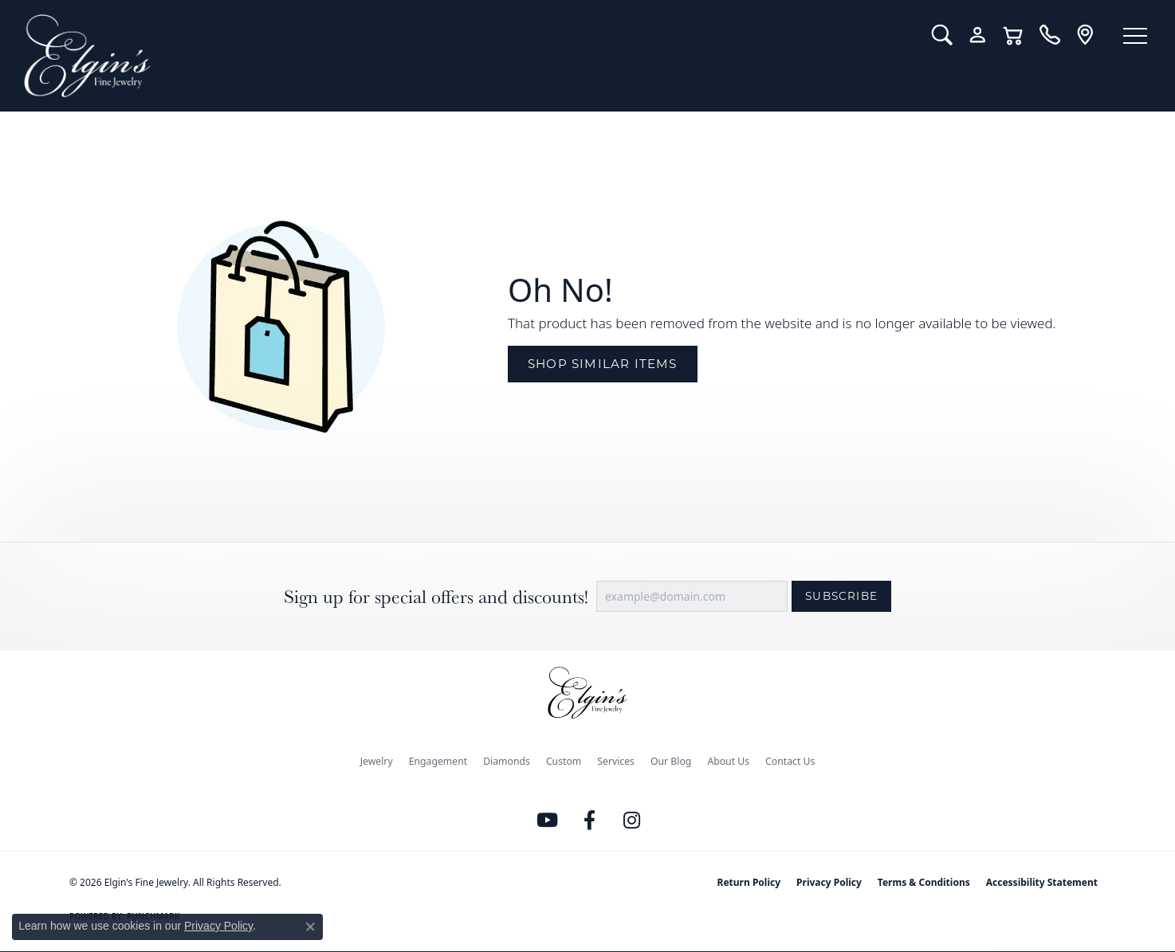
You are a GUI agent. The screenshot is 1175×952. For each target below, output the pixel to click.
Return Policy (749, 882)
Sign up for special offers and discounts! (436, 596)
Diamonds (506, 761)
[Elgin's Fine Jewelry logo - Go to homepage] (466, 56)
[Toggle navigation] (1135, 36)
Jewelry (376, 761)
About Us (728, 761)
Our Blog (670, 761)
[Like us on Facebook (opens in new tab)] (590, 820)
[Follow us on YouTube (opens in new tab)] (548, 820)
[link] (1049, 35)
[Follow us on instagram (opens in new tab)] (632, 820)
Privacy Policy (829, 882)
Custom (563, 761)
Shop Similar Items (603, 363)
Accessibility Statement (1042, 882)
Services (616, 761)
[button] (942, 35)
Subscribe (841, 596)
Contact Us (790, 761)
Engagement (438, 761)
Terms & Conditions (924, 882)
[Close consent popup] (310, 926)
